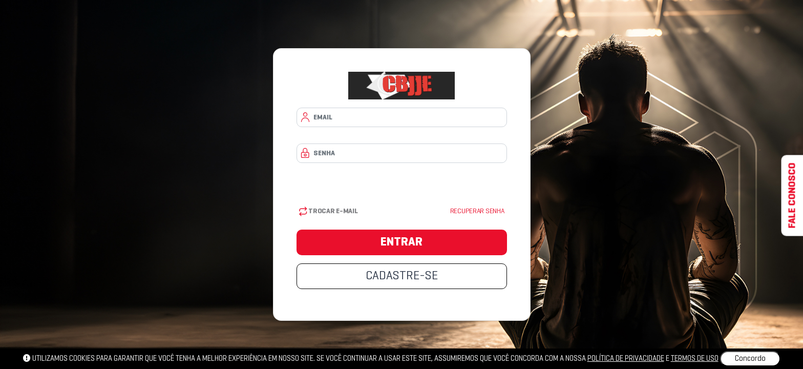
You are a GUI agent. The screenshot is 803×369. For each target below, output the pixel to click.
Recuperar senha (477, 211)
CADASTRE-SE (402, 276)
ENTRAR (401, 242)
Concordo (750, 358)
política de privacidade (625, 358)
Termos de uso (695, 358)
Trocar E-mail (328, 211)
